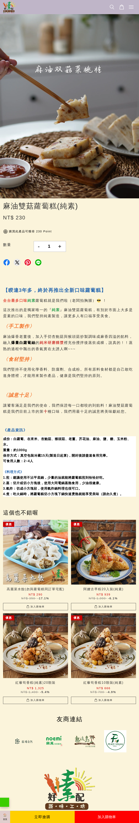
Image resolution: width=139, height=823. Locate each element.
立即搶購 (42, 817)
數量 (7, 245)
